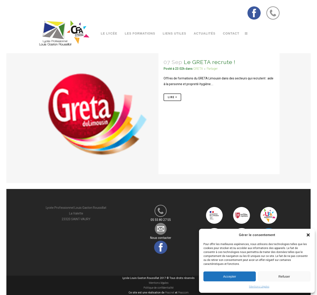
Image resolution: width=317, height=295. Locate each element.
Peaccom (183, 292)
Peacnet (169, 292)
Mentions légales (158, 282)
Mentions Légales (259, 286)
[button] (308, 235)
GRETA (198, 68)
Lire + (172, 97)
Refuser (284, 276)
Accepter (229, 276)
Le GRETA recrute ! (209, 62)
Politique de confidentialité (158, 287)
